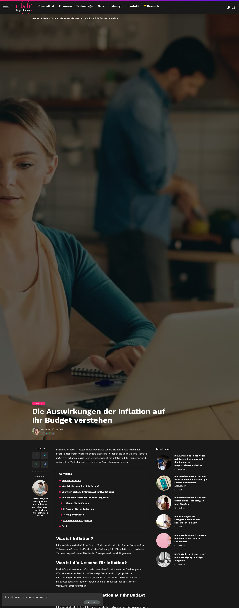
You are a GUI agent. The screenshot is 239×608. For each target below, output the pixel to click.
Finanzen (39, 403)
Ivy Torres (45, 429)
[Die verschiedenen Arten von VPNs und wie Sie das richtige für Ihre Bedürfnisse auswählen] (163, 483)
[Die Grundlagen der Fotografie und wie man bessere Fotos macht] (163, 521)
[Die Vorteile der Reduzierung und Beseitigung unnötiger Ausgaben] (163, 559)
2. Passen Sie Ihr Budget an (78, 508)
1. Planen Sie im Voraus (76, 503)
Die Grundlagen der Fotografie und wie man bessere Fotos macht (187, 519)
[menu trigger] (7, 7)
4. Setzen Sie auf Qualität (78, 520)
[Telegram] (53, 433)
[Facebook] (43, 433)
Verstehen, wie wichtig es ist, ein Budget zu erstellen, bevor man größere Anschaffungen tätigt (40, 507)
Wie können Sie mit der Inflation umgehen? (86, 497)
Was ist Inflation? (72, 480)
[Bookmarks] (228, 7)
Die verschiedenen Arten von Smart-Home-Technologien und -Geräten (190, 500)
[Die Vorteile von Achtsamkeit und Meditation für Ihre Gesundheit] (163, 540)
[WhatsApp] (49, 433)
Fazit (64, 525)
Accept (36, 601)
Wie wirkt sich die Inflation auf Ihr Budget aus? (89, 491)
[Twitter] (46, 433)
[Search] (233, 7)
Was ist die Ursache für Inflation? (81, 486)
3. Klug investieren (73, 514)
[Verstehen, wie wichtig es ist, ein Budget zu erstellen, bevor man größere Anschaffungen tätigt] (40, 488)
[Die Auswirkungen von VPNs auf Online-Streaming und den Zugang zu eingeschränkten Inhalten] (163, 462)
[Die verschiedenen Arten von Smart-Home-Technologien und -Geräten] (163, 502)
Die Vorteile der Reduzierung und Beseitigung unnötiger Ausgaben (190, 557)
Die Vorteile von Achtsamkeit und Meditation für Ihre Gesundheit (190, 538)
